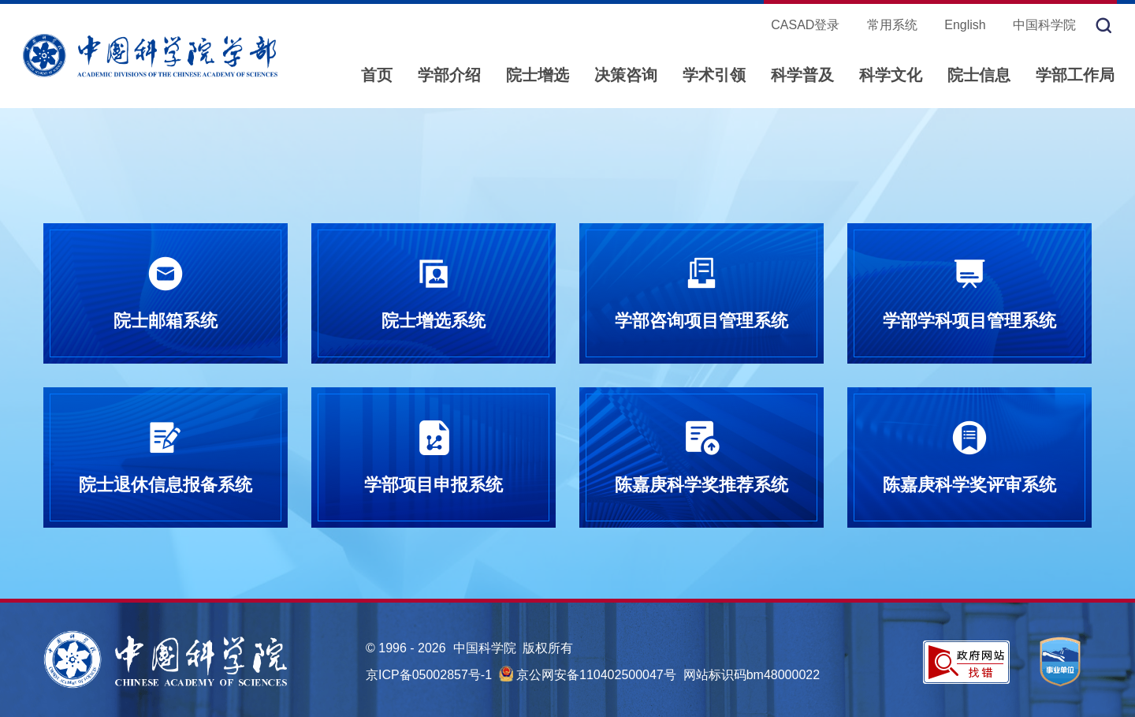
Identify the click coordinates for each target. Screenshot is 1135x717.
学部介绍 (449, 75)
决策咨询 (625, 75)
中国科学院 (1044, 25)
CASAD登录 (805, 25)
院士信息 (978, 75)
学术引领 (714, 75)
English (964, 25)
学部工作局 (1075, 75)
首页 (377, 75)
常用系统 (892, 25)
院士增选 (537, 75)
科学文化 (890, 75)
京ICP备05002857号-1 (429, 675)
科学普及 (802, 75)
